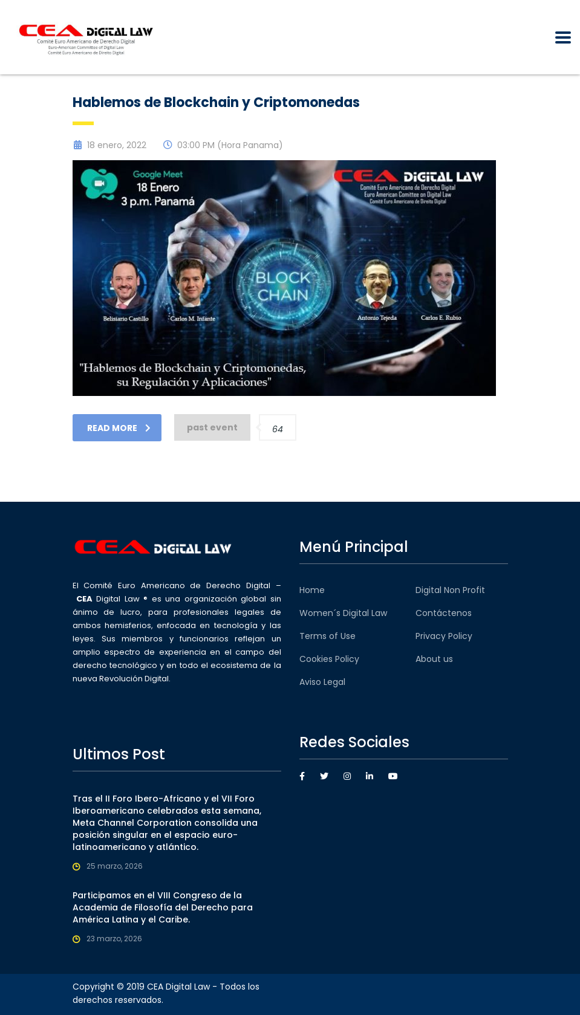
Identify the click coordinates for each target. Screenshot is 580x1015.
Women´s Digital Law (343, 613)
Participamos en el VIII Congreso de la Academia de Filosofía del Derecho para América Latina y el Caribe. (163, 907)
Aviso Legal (322, 682)
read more (119, 428)
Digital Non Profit (450, 590)
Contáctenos (443, 613)
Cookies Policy (329, 659)
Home (312, 590)
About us (434, 659)
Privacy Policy (443, 636)
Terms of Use (327, 636)
